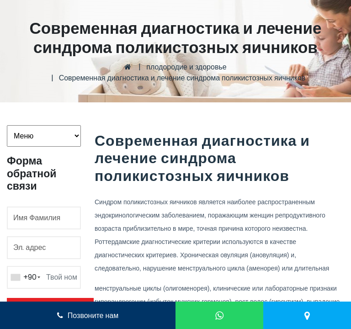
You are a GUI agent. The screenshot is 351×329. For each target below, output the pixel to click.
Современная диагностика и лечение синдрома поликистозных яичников (182, 78)
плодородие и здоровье (186, 67)
